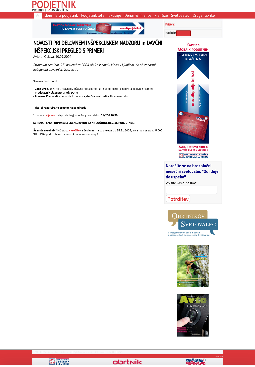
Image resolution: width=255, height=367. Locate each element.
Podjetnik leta (92, 15)
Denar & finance (137, 15)
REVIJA (36, 352)
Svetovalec (180, 15)
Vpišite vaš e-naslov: (181, 183)
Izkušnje (114, 15)
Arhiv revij (66, 352)
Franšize (161, 15)
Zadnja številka (50, 352)
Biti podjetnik (66, 15)
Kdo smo (99, 352)
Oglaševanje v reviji (83, 352)
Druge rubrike (204, 15)
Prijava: (170, 24)
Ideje (48, 15)
